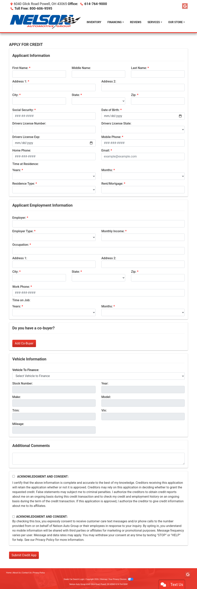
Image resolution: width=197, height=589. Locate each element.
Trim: (15, 410)
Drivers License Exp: (26, 137)
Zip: (133, 95)
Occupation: (20, 245)
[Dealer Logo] (46, 22)
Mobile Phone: (111, 137)
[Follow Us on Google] (185, 6)
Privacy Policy (44, 540)
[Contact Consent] (13, 516)
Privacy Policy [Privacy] (39, 573)
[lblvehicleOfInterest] (98, 376)
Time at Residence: (25, 164)
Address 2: (108, 81)
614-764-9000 (95, 4)
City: (15, 95)
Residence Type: (23, 183)
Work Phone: (21, 287)
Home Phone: (21, 150)
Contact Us (27, 573)
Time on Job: (21, 300)
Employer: (19, 218)
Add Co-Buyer (24, 343)
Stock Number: (22, 383)
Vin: (104, 410)
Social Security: (23, 110)
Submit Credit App (24, 555)
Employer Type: (22, 231)
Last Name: (139, 68)
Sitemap (103, 579)
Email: (105, 150)
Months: (107, 170)
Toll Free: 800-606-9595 (33, 8)
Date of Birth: (110, 110)
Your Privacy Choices (121, 579)
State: (76, 95)
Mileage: (18, 424)
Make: (16, 397)
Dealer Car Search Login (74, 579)
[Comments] (98, 459)
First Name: (20, 68)
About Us (17, 573)
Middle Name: (81, 68)
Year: (104, 383)
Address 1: (19, 81)
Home (8, 573)
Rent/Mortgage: (112, 183)
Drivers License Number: (29, 123)
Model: (106, 397)
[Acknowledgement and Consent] (13, 476)
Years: (16, 170)
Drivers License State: (116, 123)
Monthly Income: (112, 231)
